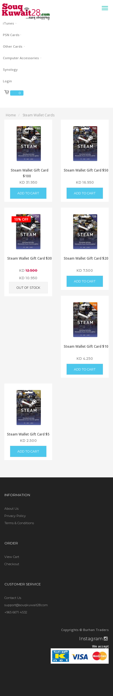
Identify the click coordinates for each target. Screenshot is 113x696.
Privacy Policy (15, 516)
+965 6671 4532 (15, 612)
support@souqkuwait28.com (26, 605)
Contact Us (12, 598)
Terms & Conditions (19, 523)
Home (11, 115)
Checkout (11, 564)
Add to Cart (28, 193)
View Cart (11, 557)
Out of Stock (28, 288)
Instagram (93, 638)
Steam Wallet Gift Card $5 (28, 434)
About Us (11, 509)
